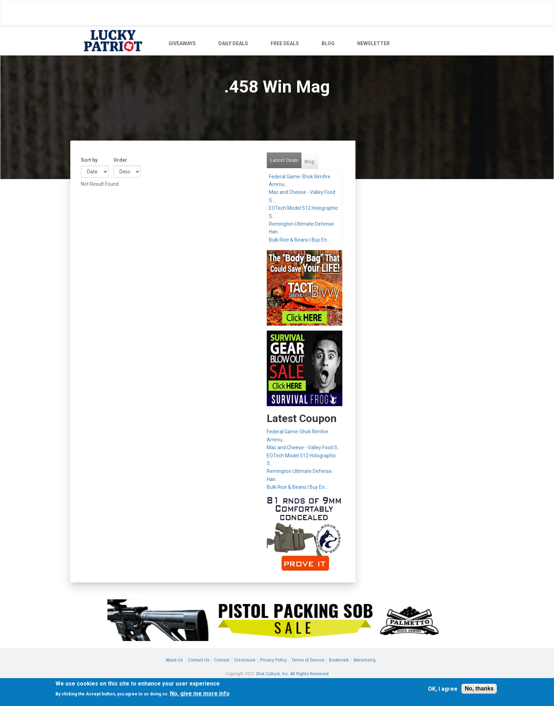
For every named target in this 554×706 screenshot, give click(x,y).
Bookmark (339, 660)
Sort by (89, 160)
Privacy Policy (273, 660)
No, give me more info (200, 693)
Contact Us (199, 660)
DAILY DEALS (233, 43)
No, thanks (479, 689)
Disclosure (244, 660)
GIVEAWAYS (182, 43)
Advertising (364, 660)
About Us (174, 660)
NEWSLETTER (373, 43)
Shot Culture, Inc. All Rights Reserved (292, 673)
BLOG (328, 43)
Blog (309, 162)
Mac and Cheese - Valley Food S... (304, 447)
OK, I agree (443, 689)
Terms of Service (307, 660)
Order (120, 160)
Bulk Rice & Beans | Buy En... (299, 240)
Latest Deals (285, 159)
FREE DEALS (285, 43)
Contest (222, 660)
